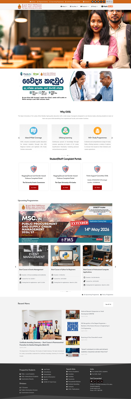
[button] (2, 39)
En (107, 1)
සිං (109, 1)
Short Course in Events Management (38, 269)
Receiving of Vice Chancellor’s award (91, 337)
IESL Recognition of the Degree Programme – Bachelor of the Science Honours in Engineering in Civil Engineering (95, 325)
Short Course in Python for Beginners (70, 269)
